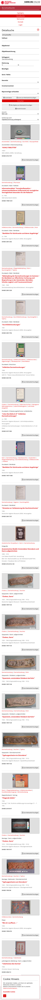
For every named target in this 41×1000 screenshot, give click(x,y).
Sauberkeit (32, 458)
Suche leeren (7, 97)
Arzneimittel (5, 141)
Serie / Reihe (6, 74)
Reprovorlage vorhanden (10, 92)
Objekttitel (6, 45)
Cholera (4, 404)
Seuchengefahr (6, 270)
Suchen (20, 101)
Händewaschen (16, 361)
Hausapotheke (34, 141)
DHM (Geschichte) (25, 404)
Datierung (5, 63)
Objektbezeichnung (8, 51)
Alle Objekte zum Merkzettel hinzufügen (20, 105)
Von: (2, 65)
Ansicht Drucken (20, 108)
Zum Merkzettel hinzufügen (30, 160)
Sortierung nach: (20, 118)
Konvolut (5, 80)
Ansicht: (20, 113)
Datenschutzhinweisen (10, 988)
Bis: (18, 65)
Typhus (15, 270)
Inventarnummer (8, 86)
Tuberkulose (17, 958)
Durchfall (25, 141)
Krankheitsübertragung (9, 792)
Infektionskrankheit (19, 359)
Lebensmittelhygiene (20, 406)
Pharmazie (17, 182)
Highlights (20, 13)
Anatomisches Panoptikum (10, 543)
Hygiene (16, 502)
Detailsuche (21, 16)
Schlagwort (5, 57)
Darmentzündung (7, 672)
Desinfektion (26, 361)
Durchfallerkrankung (20, 317)
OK (5, 996)
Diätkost (5, 461)
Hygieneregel (6, 361)
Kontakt (20, 22)
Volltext (4, 38)
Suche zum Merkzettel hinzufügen (26, 97)
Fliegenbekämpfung (20, 268)
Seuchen (22, 590)
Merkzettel (20, 19)
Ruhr (36, 227)
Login (20, 25)
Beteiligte (5, 69)
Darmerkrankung (16, 141)
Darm (21, 543)
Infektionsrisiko (6, 227)
